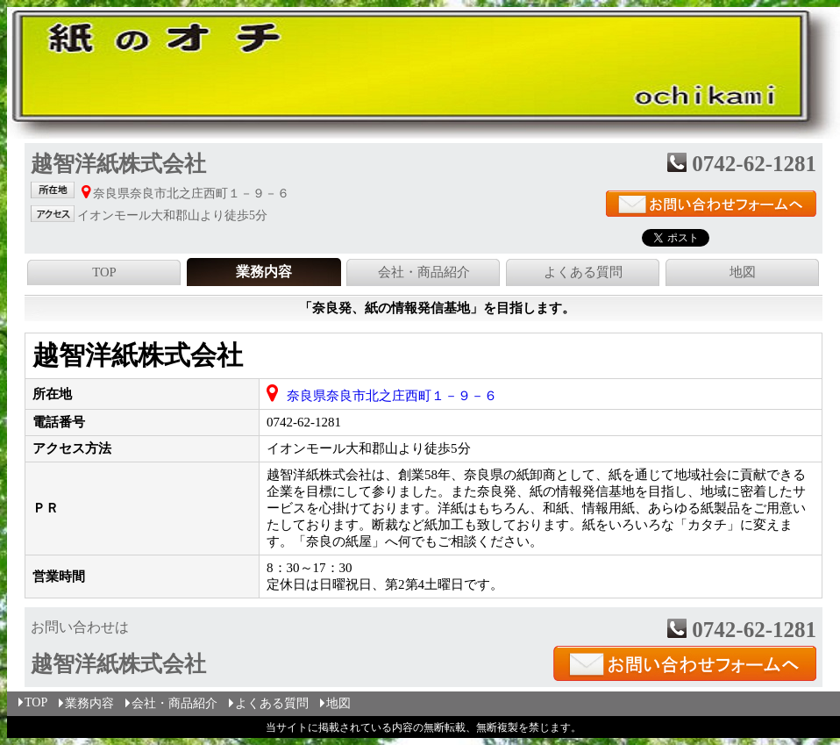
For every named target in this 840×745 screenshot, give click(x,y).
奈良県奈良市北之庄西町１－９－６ (392, 396)
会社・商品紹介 (424, 272)
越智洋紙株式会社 (137, 354)
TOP (104, 272)
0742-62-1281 (304, 422)
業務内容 (85, 703)
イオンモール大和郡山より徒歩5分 (369, 448)
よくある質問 (583, 272)
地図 (743, 272)
